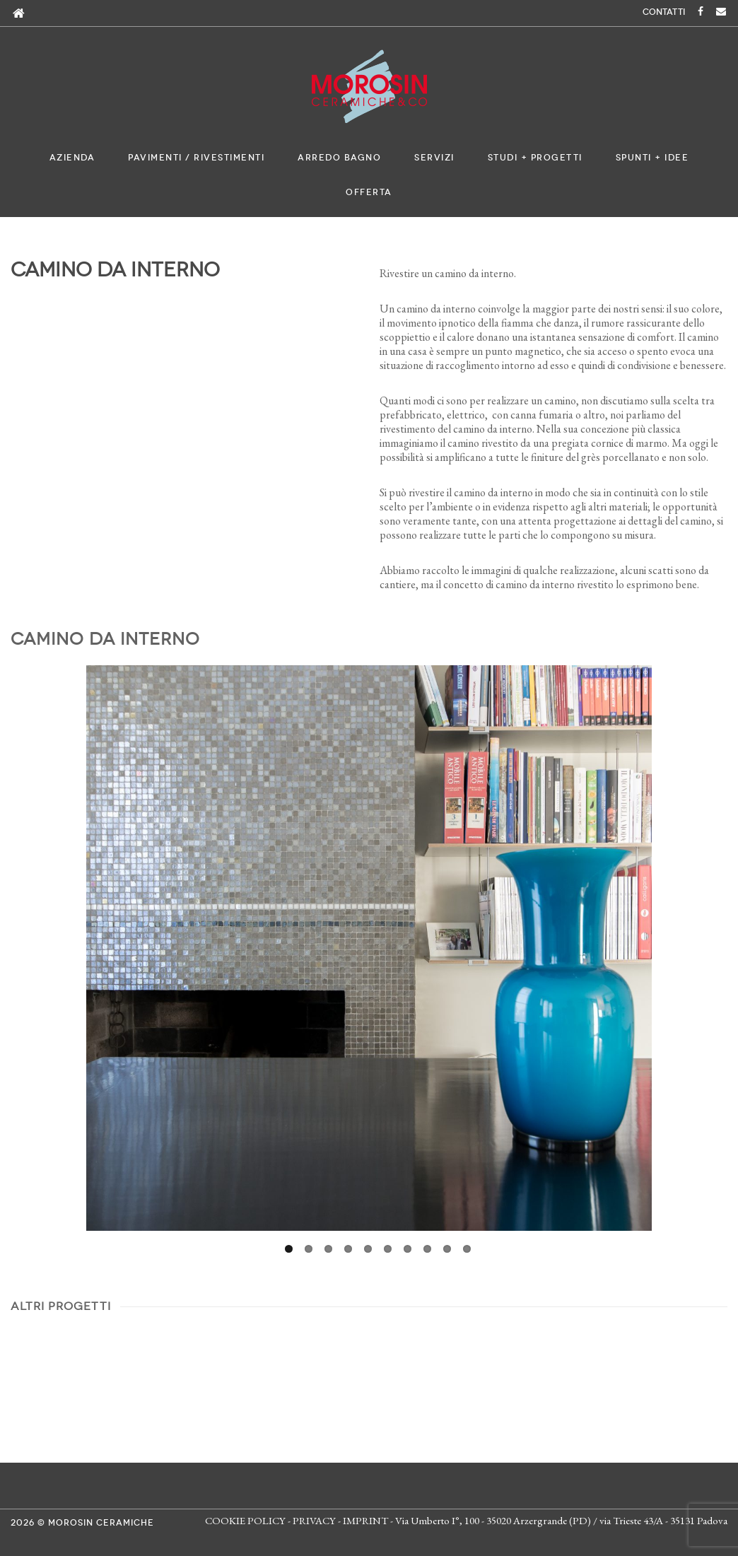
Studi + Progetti (535, 158)
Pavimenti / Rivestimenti (196, 158)
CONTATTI (664, 12)
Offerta (369, 192)
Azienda (72, 158)
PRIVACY (314, 1520)
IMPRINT (365, 1520)
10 (467, 1249)
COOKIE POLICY (245, 1520)
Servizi (434, 158)
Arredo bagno (339, 158)
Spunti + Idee (652, 158)
